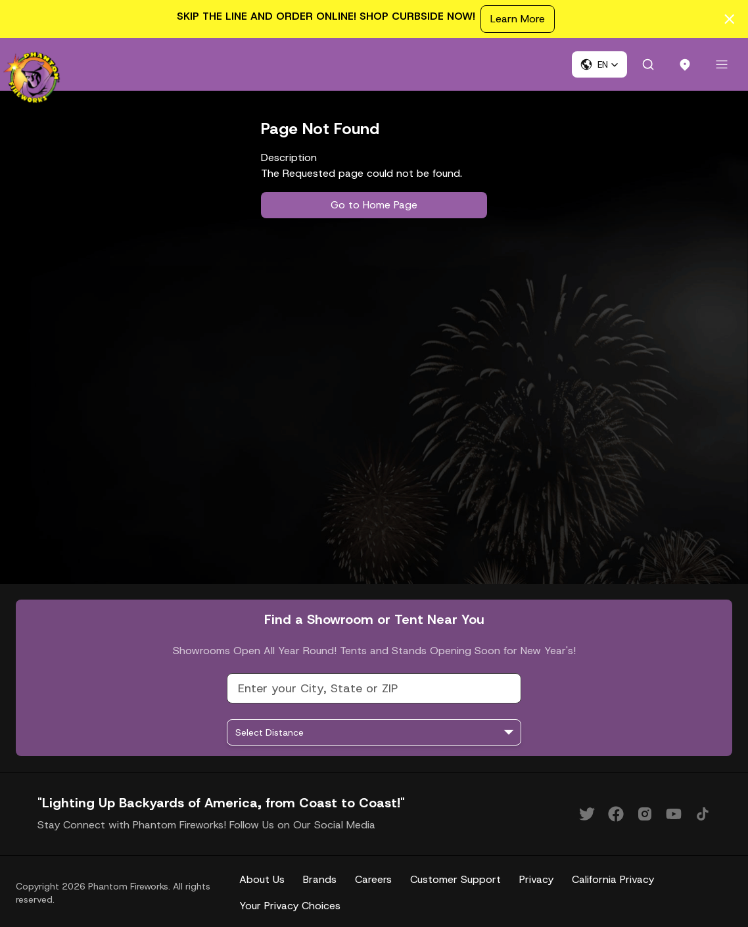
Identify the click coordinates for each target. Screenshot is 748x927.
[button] (599, 64)
